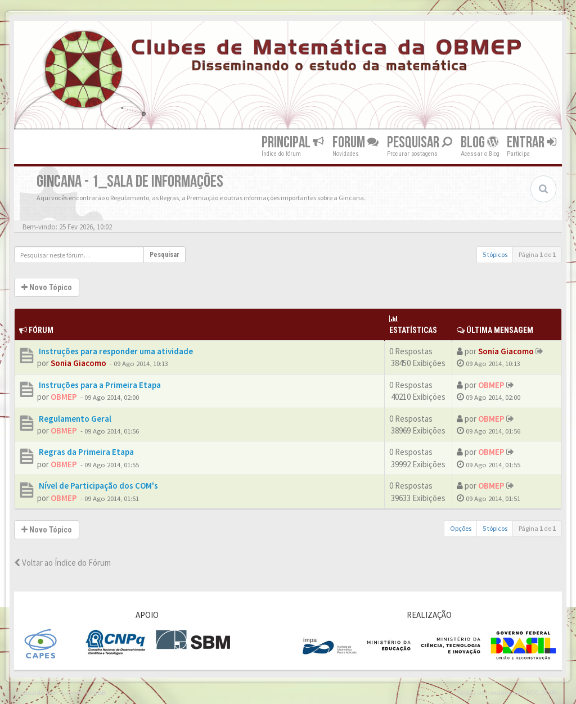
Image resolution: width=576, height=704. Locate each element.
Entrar (531, 142)
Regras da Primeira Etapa (85, 451)
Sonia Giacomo (78, 363)
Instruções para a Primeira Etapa (99, 385)
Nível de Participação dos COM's (97, 485)
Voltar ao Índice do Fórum (62, 562)
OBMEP (64, 396)
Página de (537, 254)
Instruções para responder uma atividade (115, 351)
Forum (355, 142)
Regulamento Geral (74, 418)
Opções (460, 528)
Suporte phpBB (83, 692)
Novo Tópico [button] (46, 287)
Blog (479, 142)
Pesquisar (419, 142)
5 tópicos (495, 254)
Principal (293, 142)
